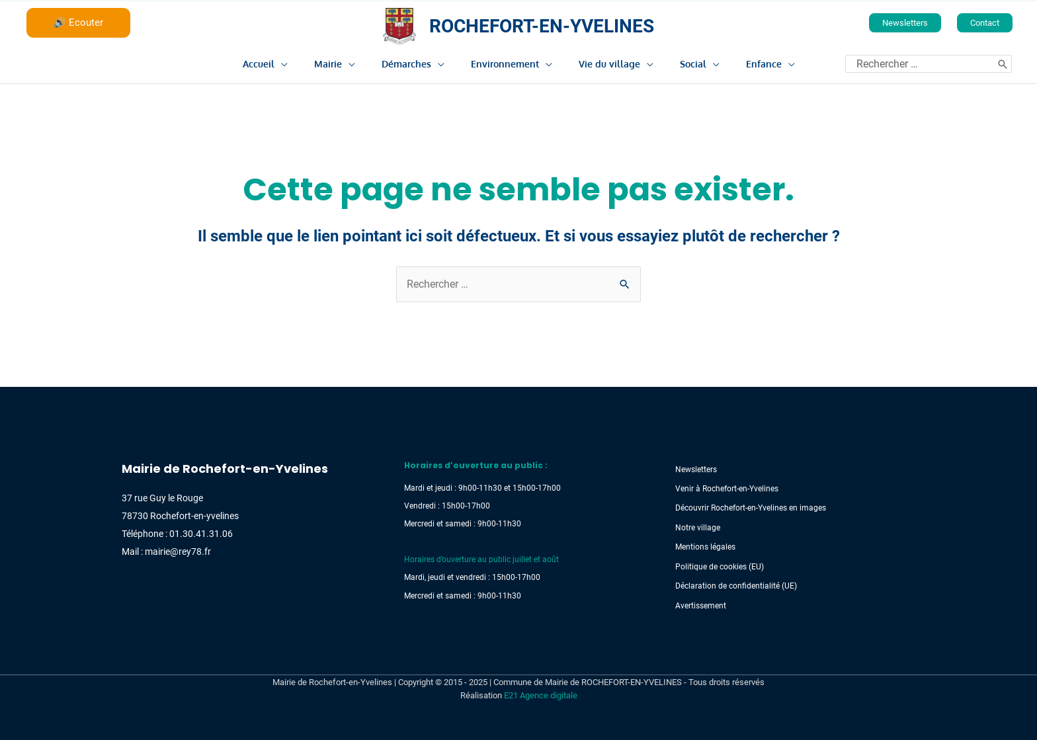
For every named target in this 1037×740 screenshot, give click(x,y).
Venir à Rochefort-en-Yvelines (724, 488)
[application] (304, 62)
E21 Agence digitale (540, 694)
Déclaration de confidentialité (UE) (733, 585)
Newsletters (693, 469)
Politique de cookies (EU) (717, 566)
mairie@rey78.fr (178, 551)
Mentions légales (703, 546)
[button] (905, 21)
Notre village (695, 527)
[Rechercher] (1002, 62)
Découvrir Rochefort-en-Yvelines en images (748, 508)
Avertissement (698, 604)
